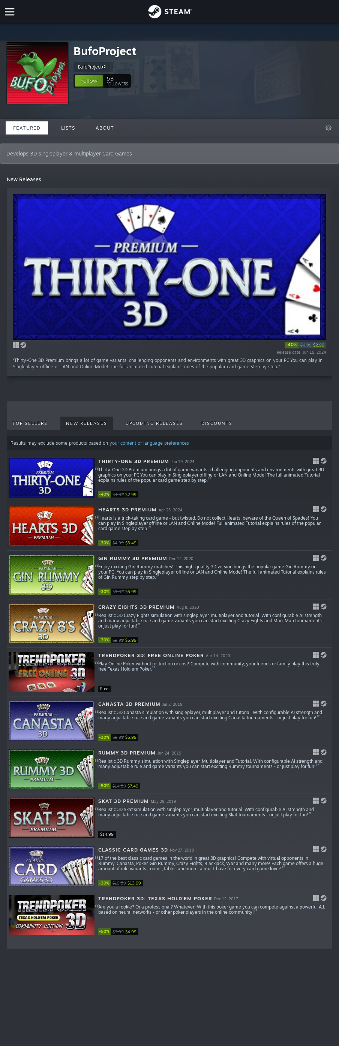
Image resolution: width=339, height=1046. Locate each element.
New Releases (86, 423)
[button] (89, 81)
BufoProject (105, 51)
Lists (68, 128)
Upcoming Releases (154, 423)
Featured (26, 128)
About (105, 128)
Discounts (216, 423)
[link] (305, 345)
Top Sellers (30, 423)
